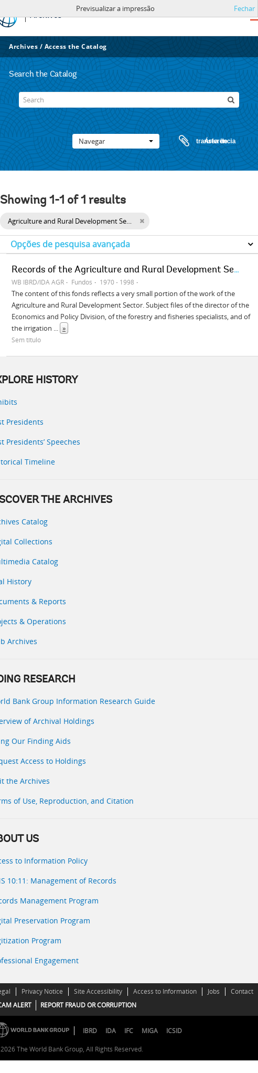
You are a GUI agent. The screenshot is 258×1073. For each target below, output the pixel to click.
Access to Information (165, 991)
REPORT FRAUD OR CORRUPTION (88, 1005)
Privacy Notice (42, 991)
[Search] (129, 100)
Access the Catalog (76, 46)
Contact (242, 991)
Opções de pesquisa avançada (70, 244)
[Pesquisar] (231, 100)
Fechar (244, 8)
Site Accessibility (98, 991)
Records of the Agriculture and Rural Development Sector (131, 270)
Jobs (214, 991)
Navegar (116, 141)
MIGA (150, 1030)
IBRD (90, 1030)
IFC (128, 1030)
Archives (23, 46)
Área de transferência (197, 141)
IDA (110, 1030)
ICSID (174, 1030)
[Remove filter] (141, 221)
